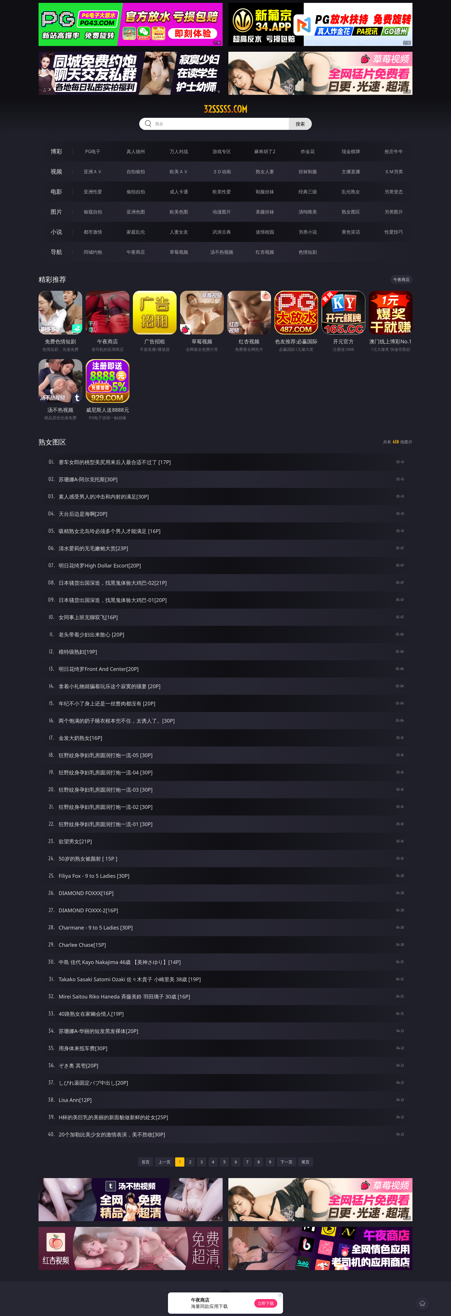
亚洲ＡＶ (93, 171)
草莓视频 (179, 252)
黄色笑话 (351, 232)
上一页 (164, 1162)
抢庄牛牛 (394, 151)
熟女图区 (351, 212)
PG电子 (92, 151)
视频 (56, 171)
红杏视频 (265, 252)
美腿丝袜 (265, 212)
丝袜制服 (308, 171)
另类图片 (394, 212)
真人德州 (136, 151)
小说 (56, 232)
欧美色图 (179, 212)
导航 (56, 252)
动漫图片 (222, 212)
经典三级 (308, 191)
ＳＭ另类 (394, 171)
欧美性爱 (222, 191)
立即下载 (266, 1303)
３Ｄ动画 (222, 171)
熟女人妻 (265, 171)
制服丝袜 (265, 191)
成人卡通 (179, 191)
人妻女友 (179, 232)
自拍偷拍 (136, 171)
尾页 (305, 1162)
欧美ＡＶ (179, 171)
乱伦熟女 (351, 191)
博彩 (56, 151)
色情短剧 (308, 252)
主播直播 (351, 171)
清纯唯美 (308, 212)
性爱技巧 (394, 232)
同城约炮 (93, 252)
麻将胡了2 (264, 151)
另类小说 (308, 232)
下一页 (286, 1162)
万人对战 (179, 151)
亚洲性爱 (93, 191)
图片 (56, 212)
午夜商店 (136, 252)
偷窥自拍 (93, 212)
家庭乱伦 (136, 232)
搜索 (300, 124)
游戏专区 (222, 151)
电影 (56, 191)
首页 (146, 1162)
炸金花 (308, 151)
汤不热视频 (221, 252)
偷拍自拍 (136, 191)
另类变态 (394, 191)
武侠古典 (222, 232)
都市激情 (93, 232)
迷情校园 (265, 232)
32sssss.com (225, 109)
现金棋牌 (351, 151)
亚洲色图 (136, 212)
